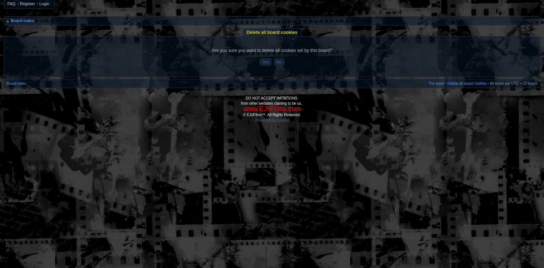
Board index (22, 20)
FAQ (11, 3)
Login (44, 3)
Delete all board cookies (467, 83)
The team (436, 83)
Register (27, 3)
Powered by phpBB (272, 120)
